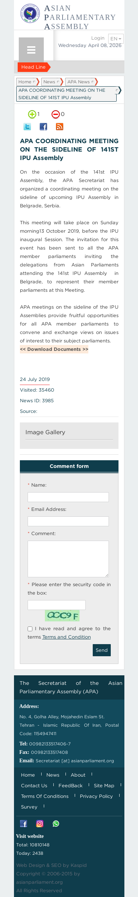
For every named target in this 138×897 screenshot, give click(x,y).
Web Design (30, 865)
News (49, 81)
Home (24, 81)
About (78, 775)
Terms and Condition (66, 637)
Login (98, 38)
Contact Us (34, 785)
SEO (56, 865)
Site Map (104, 785)
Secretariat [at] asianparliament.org (75, 760)
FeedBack (70, 785)
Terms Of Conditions (44, 796)
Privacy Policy (96, 796)
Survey (29, 807)
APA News (78, 81)
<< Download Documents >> (54, 349)
